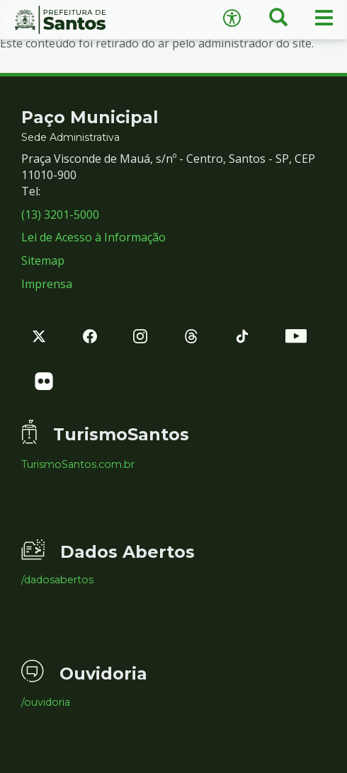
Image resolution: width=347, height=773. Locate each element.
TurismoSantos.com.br (78, 464)
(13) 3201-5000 (60, 214)
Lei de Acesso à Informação (93, 237)
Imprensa (46, 284)
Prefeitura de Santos (87, 20)
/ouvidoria (45, 702)
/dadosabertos (57, 580)
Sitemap (42, 260)
